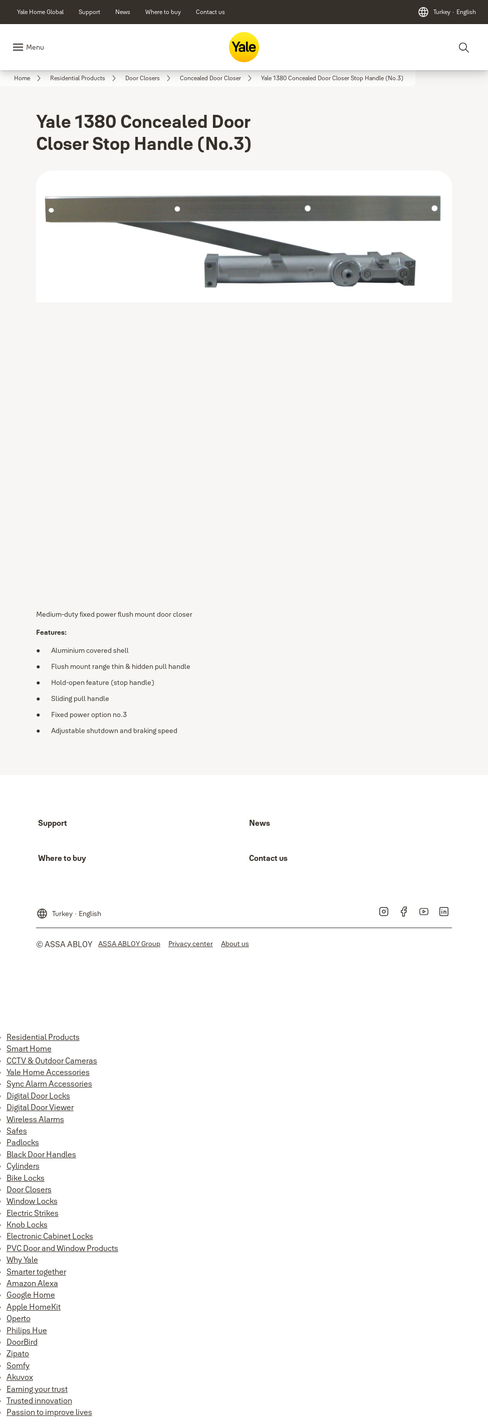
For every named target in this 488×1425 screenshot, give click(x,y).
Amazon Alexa (32, 1283)
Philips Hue (27, 1330)
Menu (35, 47)
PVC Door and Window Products (62, 1248)
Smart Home (29, 1048)
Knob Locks (27, 1224)
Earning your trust (37, 1389)
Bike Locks (26, 1178)
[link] (40, 12)
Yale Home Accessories (48, 1072)
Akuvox (20, 1377)
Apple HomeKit (34, 1307)
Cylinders (23, 1166)
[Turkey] (446, 12)
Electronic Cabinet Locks (50, 1236)
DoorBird (22, 1342)
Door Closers (29, 1189)
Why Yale (22, 1260)
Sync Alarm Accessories (49, 1084)
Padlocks (23, 1142)
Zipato (18, 1353)
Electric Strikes (33, 1213)
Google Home (31, 1295)
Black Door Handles (41, 1154)
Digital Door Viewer (40, 1107)
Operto (19, 1318)
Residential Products (43, 1037)
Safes (17, 1131)
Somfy (18, 1365)
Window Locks (32, 1201)
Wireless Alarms (35, 1119)
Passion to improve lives (49, 1412)
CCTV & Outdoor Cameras (52, 1060)
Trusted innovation (39, 1400)
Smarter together (36, 1272)
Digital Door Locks (38, 1096)
